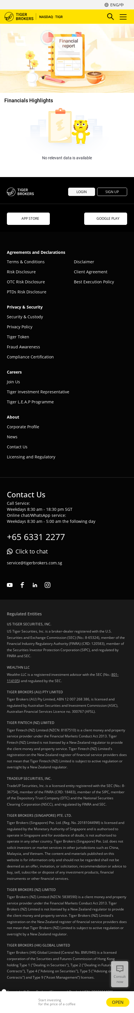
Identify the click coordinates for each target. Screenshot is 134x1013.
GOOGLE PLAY (105, 218)
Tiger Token (18, 336)
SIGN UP (112, 191)
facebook (22, 585)
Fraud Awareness (23, 347)
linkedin (35, 585)
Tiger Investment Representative (38, 391)
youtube (10, 585)
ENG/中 (117, 4)
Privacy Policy (19, 326)
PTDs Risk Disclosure (26, 292)
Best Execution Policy (94, 281)
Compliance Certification (30, 357)
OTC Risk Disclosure (26, 281)
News (12, 436)
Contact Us (17, 446)
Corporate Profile (23, 426)
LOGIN (81, 191)
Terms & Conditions (26, 261)
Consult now (120, 979)
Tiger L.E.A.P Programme (30, 402)
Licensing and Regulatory (31, 457)
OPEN (118, 1002)
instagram (47, 585)
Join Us (13, 381)
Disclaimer (84, 261)
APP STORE (28, 218)
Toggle (122, 16)
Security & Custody (25, 316)
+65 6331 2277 (36, 537)
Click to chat (31, 551)
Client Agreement (90, 271)
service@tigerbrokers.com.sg (34, 563)
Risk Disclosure (21, 271)
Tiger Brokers (37, 16)
